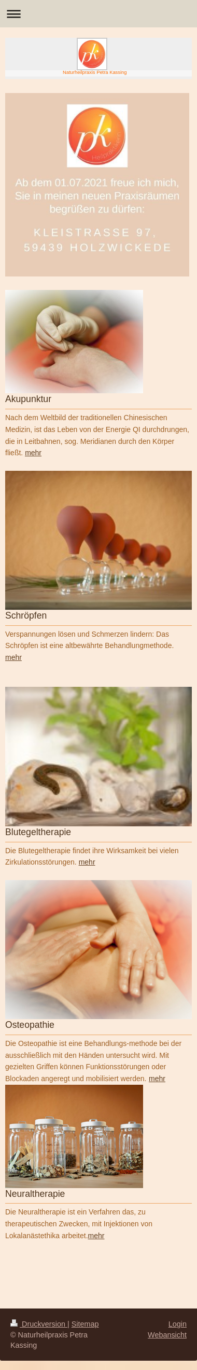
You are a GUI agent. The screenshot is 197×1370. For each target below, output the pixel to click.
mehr (13, 657)
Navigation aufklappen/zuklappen (98, 14)
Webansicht (167, 1335)
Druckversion (38, 1324)
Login (177, 1324)
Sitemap (85, 1324)
